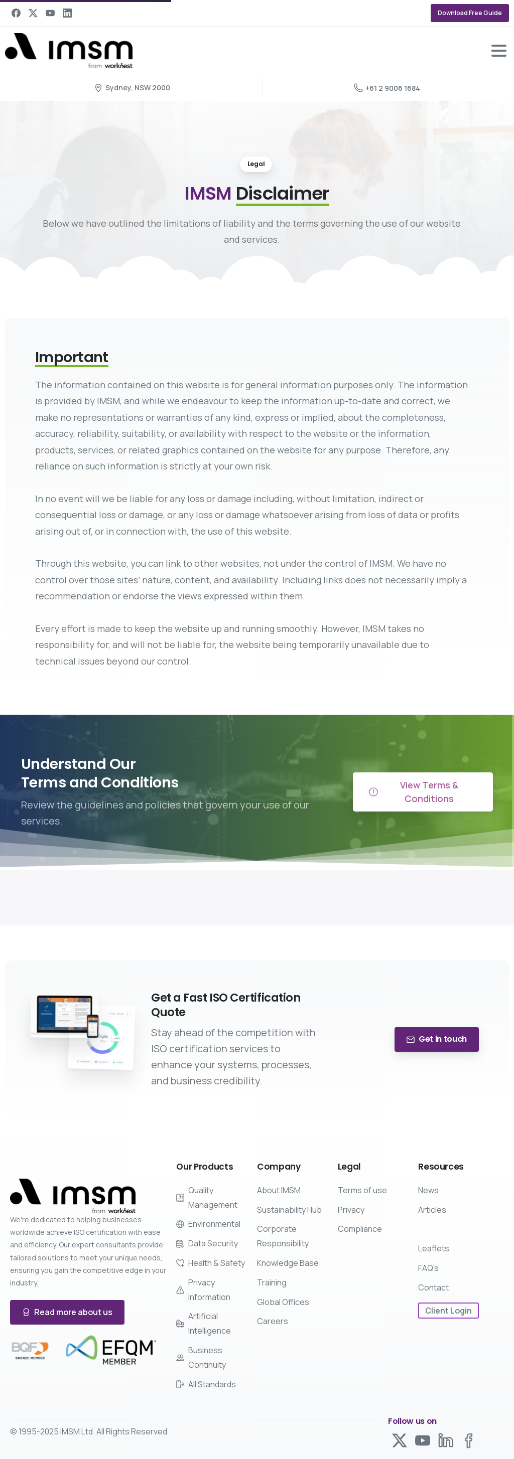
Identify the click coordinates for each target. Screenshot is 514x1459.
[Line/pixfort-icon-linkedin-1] (445, 1445)
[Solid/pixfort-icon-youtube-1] (422, 1442)
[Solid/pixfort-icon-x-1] (399, 1440)
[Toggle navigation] (499, 50)
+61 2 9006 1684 (387, 88)
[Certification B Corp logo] (30, 1351)
